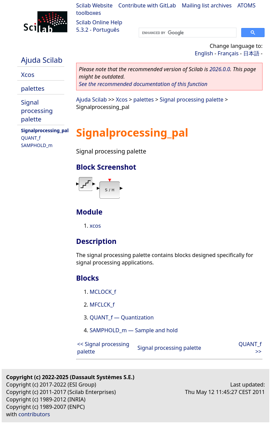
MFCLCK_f (102, 304)
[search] (187, 33)
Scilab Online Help (99, 22)
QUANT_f (31, 138)
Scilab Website (94, 5)
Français (228, 53)
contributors (34, 414)
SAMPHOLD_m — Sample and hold (134, 330)
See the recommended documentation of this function (143, 84)
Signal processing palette (37, 110)
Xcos (28, 74)
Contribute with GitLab (147, 5)
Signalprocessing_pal (45, 130)
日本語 (251, 53)
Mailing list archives (206, 5)
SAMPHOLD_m (36, 145)
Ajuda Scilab (41, 60)
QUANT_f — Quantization (122, 317)
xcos (95, 225)
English (204, 53)
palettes (32, 88)
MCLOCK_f (103, 291)
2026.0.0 (219, 69)
